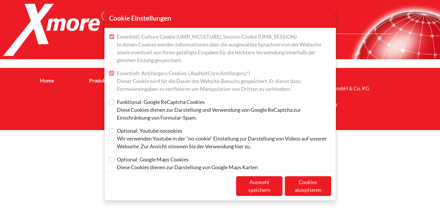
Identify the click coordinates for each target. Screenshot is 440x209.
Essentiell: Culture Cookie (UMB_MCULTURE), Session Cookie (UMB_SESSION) (224, 48)
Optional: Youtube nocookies (224, 138)
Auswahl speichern (259, 186)
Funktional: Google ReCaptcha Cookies (224, 110)
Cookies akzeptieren (308, 186)
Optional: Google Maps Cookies (187, 163)
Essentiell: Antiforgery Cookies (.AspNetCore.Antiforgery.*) (224, 81)
